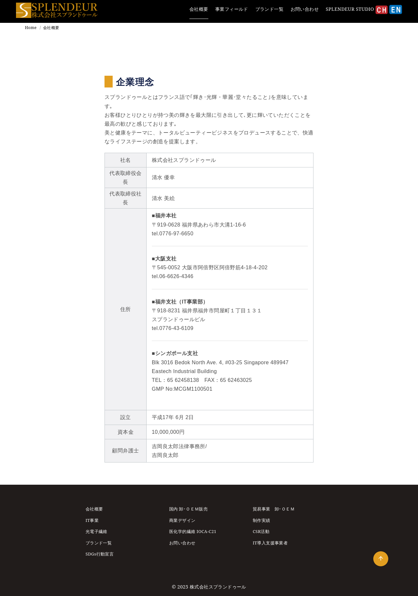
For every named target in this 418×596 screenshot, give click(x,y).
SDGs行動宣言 (100, 554)
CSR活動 (261, 531)
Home (31, 27)
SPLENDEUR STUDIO (350, 9)
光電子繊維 (96, 531)
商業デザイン (182, 520)
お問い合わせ (305, 9)
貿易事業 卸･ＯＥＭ (274, 509)
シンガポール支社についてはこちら (194, 397)
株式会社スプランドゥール (218, 587)
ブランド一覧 (269, 9)
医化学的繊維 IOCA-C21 (193, 531)
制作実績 (261, 520)
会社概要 (198, 9)
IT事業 (92, 520)
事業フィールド (231, 9)
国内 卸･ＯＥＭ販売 (188, 509)
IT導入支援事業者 (270, 543)
